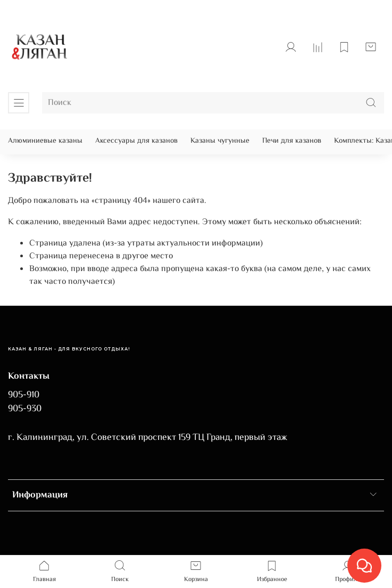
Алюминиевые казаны (45, 141)
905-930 (24, 409)
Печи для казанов (291, 141)
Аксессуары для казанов (136, 141)
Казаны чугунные (219, 141)
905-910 (23, 395)
